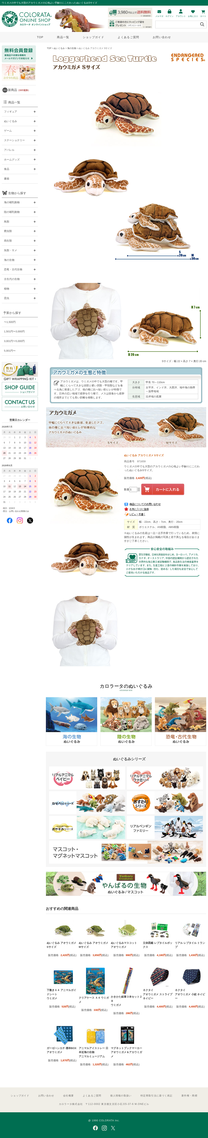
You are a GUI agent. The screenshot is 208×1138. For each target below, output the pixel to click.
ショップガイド (93, 37)
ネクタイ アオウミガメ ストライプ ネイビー (157, 994)
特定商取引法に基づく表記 (156, 1095)
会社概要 (68, 1095)
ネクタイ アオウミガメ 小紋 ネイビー (190, 994)
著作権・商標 (189, 1095)
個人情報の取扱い (120, 1095)
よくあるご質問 (128, 37)
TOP (40, 37)
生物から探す (17, 193)
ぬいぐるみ (59, 48)
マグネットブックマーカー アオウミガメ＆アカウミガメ (126, 1052)
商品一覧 (63, 37)
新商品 (19, 90)
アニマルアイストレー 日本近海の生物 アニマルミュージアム (93, 1052)
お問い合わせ (162, 37)
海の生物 (71, 48)
